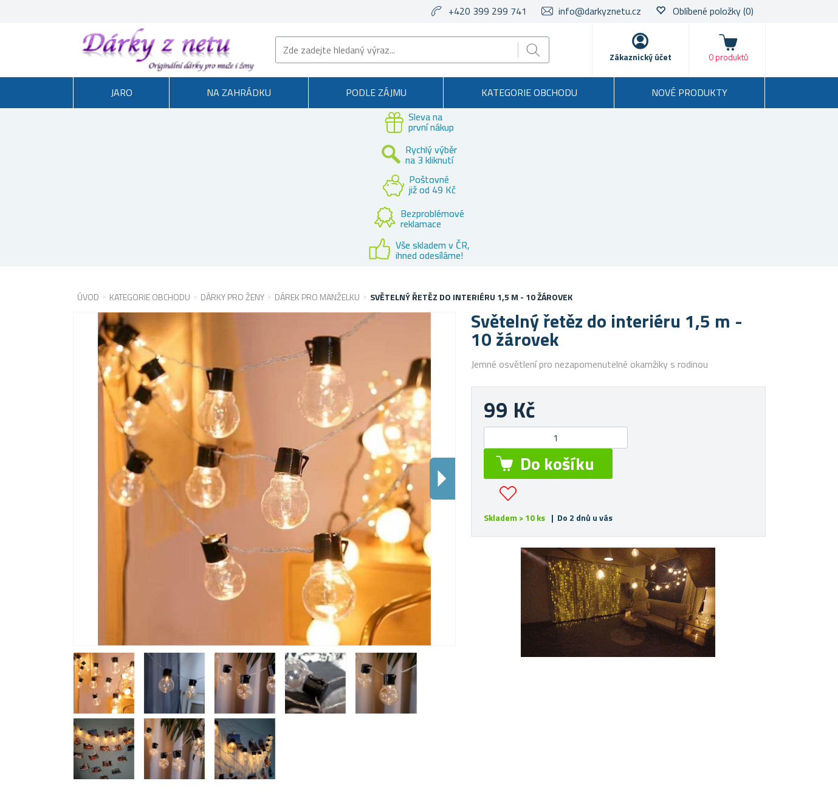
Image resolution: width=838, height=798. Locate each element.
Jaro (121, 92)
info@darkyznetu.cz (599, 11)
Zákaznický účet (640, 56)
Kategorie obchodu (529, 92)
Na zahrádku (239, 92)
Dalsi (442, 479)
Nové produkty (689, 92)
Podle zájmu (376, 92)
